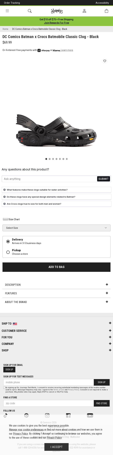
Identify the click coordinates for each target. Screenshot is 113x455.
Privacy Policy (73, 390)
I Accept (57, 447)
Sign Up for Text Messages (18, 376)
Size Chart (11, 219)
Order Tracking (12, 3)
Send (103, 178)
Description (56, 284)
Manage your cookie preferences (26, 429)
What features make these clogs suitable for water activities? (35, 190)
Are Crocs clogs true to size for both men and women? (32, 204)
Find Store (101, 403)
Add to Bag (56, 267)
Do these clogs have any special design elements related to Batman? (39, 197)
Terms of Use (58, 390)
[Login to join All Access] (56, 19)
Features (56, 293)
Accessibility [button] (102, 3)
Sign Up (9, 369)
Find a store (10, 397)
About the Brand (56, 302)
